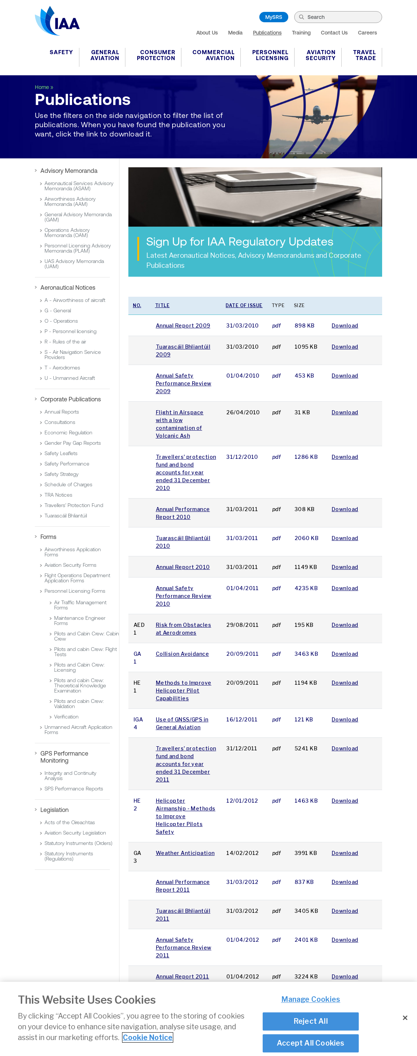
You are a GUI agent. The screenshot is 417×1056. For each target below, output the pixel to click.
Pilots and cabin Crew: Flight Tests (85, 652)
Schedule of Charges (68, 484)
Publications (267, 33)
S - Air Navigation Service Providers (73, 354)
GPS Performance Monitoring (64, 757)
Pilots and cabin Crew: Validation (79, 703)
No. (137, 305)
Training (301, 33)
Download (345, 325)
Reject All (310, 1022)
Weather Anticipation (185, 853)
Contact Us (334, 33)
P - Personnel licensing (70, 331)
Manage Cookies (311, 1000)
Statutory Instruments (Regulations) (69, 856)
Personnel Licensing (270, 55)
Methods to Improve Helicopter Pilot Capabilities (183, 690)
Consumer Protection (156, 55)
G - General (58, 310)
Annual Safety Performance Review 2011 (183, 947)
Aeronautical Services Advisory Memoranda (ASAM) (79, 186)
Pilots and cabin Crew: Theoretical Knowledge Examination (80, 685)
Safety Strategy (62, 474)
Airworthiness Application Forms (73, 552)
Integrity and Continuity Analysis (70, 775)
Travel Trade (364, 55)
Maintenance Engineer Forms (79, 620)
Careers (367, 33)
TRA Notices (58, 494)
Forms (48, 536)
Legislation (54, 809)
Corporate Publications (70, 399)
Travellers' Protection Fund (74, 505)
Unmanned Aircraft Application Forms (78, 729)
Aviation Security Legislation (75, 832)
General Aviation (105, 55)
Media (235, 33)
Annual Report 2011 (182, 976)
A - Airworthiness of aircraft (75, 300)
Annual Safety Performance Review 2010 (183, 596)
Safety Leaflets (61, 453)
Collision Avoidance (182, 654)
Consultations (60, 422)
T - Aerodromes (62, 367)
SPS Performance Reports (74, 788)
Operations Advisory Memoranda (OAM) (67, 232)
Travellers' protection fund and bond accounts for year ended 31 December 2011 (186, 764)
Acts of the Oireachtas (70, 822)
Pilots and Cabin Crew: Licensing (79, 667)
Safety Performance (67, 463)
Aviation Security (321, 55)
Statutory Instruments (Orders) (78, 843)
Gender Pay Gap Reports (73, 442)
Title (162, 305)
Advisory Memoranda (69, 170)
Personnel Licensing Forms (75, 590)
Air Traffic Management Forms (80, 605)
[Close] (405, 1019)
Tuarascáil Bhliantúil (66, 515)
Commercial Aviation (214, 55)
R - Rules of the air (65, 341)
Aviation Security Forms (70, 565)
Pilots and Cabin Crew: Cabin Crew (86, 636)
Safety (61, 52)
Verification (66, 716)
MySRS (273, 17)
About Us (207, 33)
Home (42, 87)
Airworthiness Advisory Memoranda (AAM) (70, 201)
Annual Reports (62, 411)
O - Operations (61, 320)
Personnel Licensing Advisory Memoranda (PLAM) (78, 248)
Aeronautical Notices (67, 287)
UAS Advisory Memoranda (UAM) (74, 264)
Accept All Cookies (311, 1044)
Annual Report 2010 (183, 567)
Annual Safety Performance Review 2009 (183, 383)
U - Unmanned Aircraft (70, 378)
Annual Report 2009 (183, 325)
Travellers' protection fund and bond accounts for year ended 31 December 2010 (186, 472)
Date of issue (244, 305)
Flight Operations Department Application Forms (77, 578)
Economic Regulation (68, 432)
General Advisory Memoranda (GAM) (78, 217)
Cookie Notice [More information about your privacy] (148, 1038)
